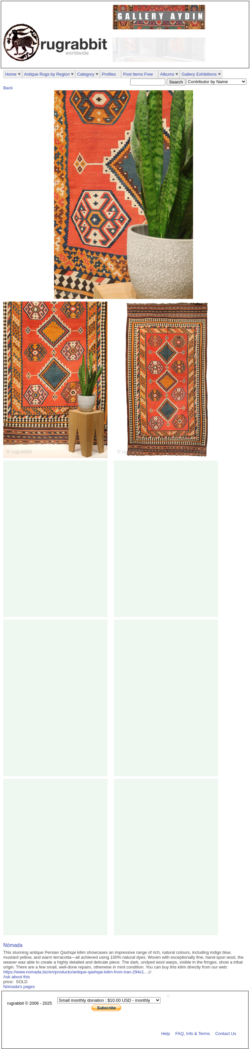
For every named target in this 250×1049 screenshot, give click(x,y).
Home (11, 74)
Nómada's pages (19, 986)
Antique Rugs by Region (47, 74)
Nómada (12, 945)
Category (85, 74)
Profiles (109, 74)
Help (165, 1033)
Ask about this (16, 976)
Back (8, 87)
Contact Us (225, 1033)
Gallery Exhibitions (199, 74)
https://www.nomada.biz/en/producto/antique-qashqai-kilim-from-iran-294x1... (75, 971)
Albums (167, 74)
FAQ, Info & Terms (192, 1033)
